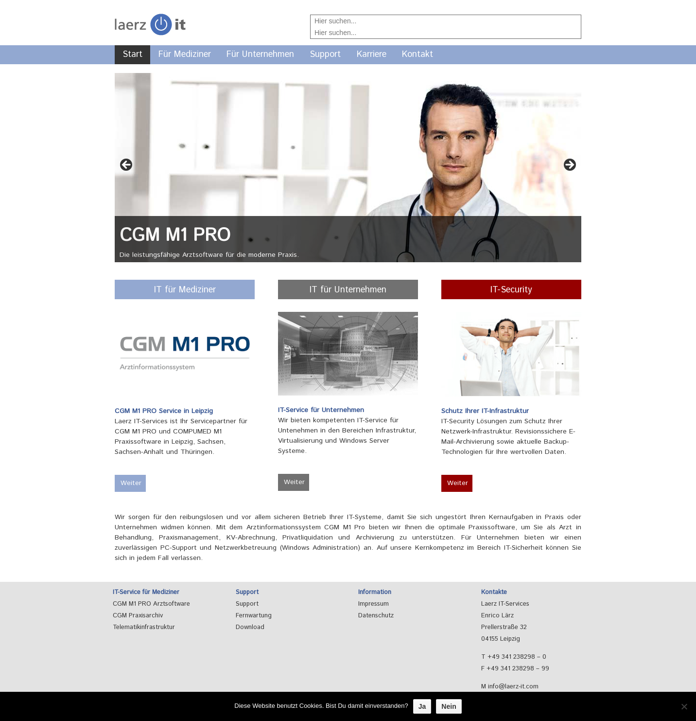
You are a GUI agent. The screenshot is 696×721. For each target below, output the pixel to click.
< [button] (127, 165)
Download (250, 627)
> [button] (569, 165)
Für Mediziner (184, 54)
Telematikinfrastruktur (144, 627)
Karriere (371, 54)
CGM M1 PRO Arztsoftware (151, 604)
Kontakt (417, 54)
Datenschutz (376, 615)
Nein (448, 706)
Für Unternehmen (260, 54)
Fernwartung (254, 615)
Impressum (373, 604)
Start (132, 54)
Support (325, 54)
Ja (422, 706)
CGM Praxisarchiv (138, 615)
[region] (348, 172)
